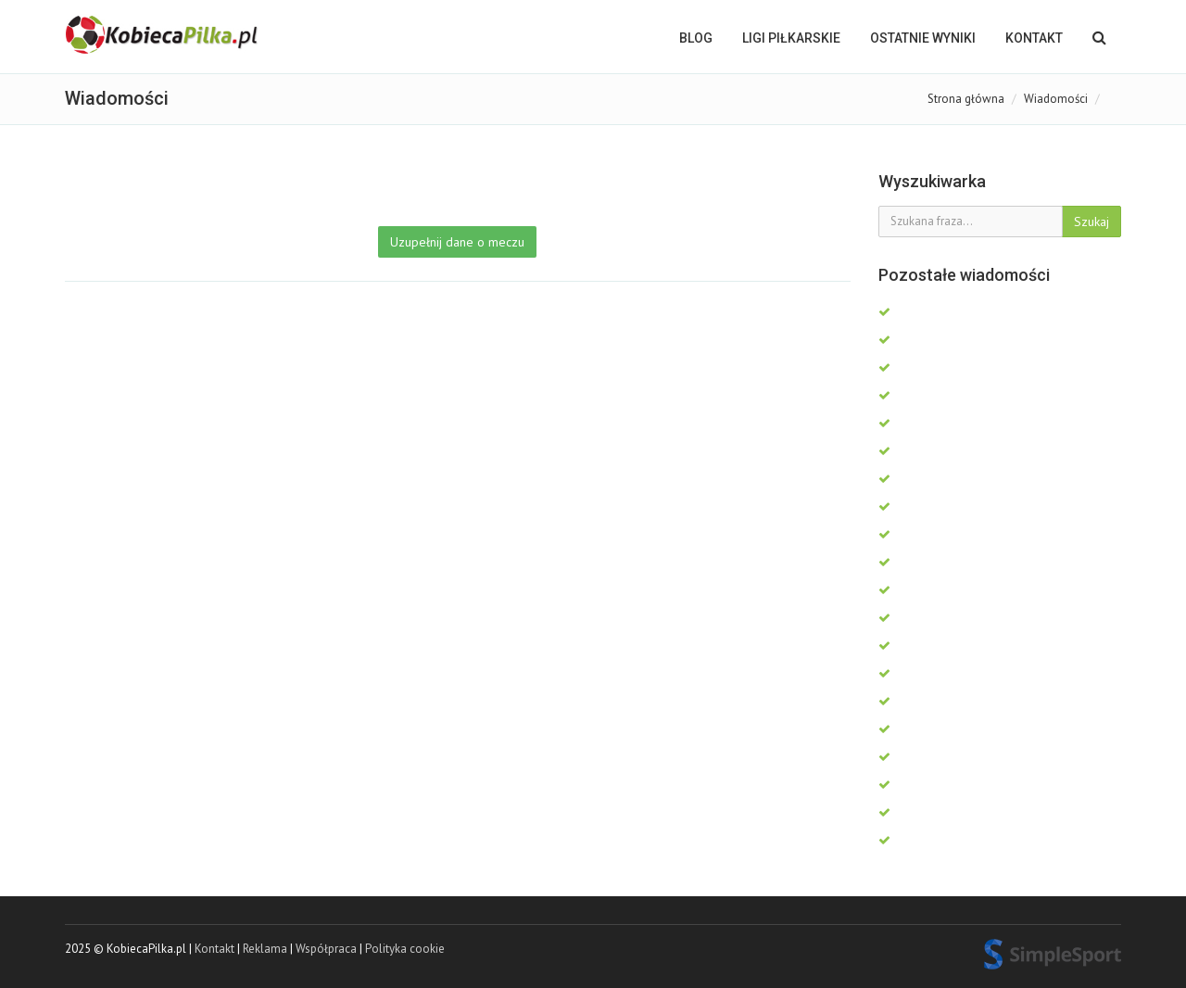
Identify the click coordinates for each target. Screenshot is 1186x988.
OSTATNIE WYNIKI (923, 38)
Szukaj (1091, 221)
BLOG (696, 38)
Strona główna (965, 99)
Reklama (265, 948)
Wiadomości (1056, 99)
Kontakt (1034, 38)
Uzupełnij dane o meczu (457, 242)
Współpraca (326, 948)
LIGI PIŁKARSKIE (791, 38)
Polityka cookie (405, 948)
